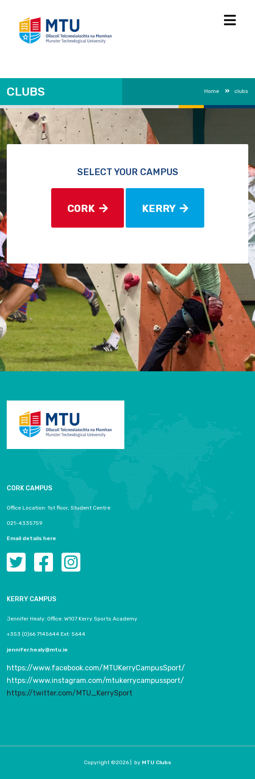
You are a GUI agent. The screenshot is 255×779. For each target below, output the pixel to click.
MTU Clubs (156, 762)
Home (211, 91)
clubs (236, 91)
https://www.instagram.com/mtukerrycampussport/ (95, 680)
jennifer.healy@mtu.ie (37, 650)
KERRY (165, 208)
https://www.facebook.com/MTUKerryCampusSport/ (96, 668)
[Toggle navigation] (230, 20)
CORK (87, 208)
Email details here (31, 538)
